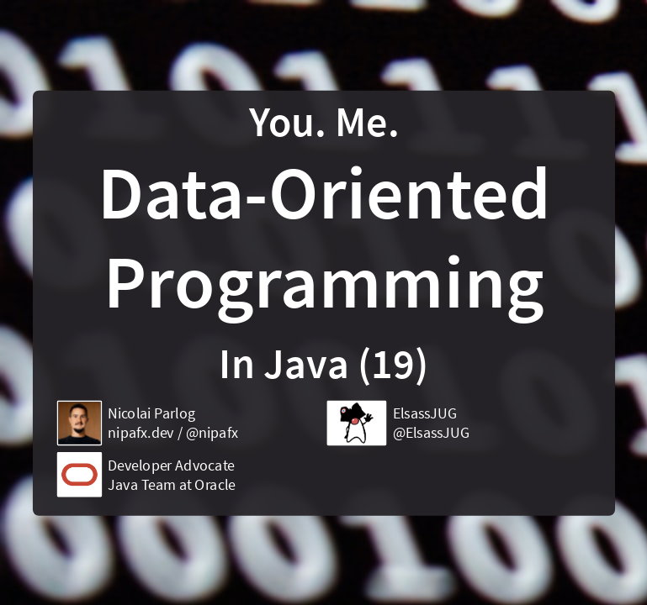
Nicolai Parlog (151, 413)
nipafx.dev (141, 433)
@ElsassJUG (430, 433)
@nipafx (211, 433)
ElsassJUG (424, 413)
